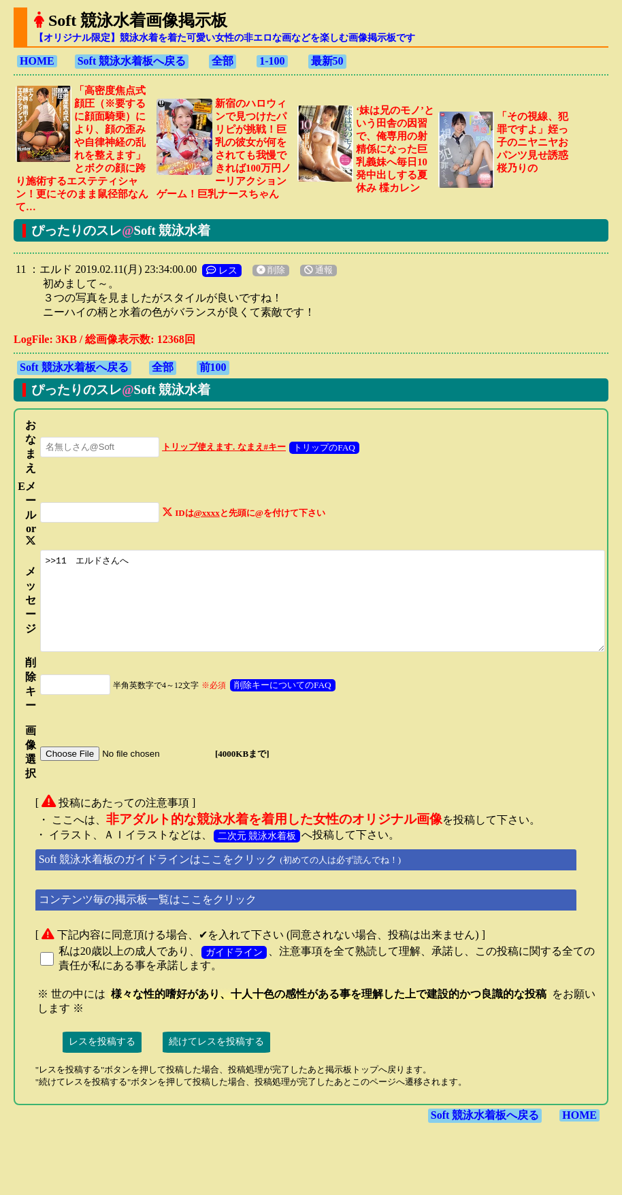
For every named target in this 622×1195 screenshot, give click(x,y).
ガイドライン (228, 969)
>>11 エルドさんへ (321, 609)
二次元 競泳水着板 (251, 853)
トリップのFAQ (310, 434)
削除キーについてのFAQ (268, 703)
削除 (264, 257)
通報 (312, 257)
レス (215, 257)
